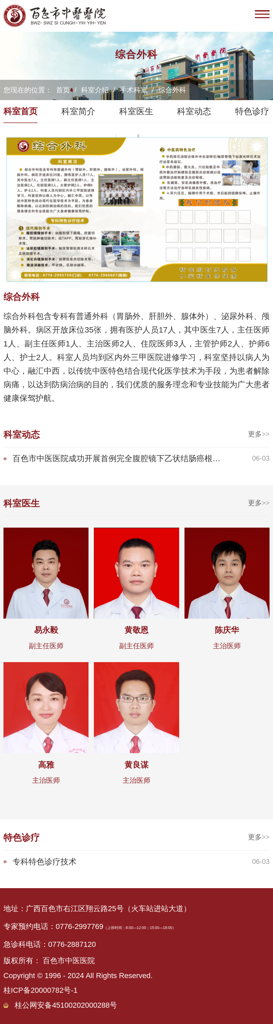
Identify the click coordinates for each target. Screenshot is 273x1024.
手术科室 (133, 90)
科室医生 (136, 111)
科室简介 (78, 111)
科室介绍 (95, 90)
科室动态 (194, 111)
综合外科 (172, 90)
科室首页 (20, 111)
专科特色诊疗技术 (45, 861)
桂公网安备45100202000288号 (66, 1005)
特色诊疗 (252, 111)
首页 (63, 90)
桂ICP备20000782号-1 (40, 990)
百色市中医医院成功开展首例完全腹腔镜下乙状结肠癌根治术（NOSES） (117, 458)
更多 (259, 434)
